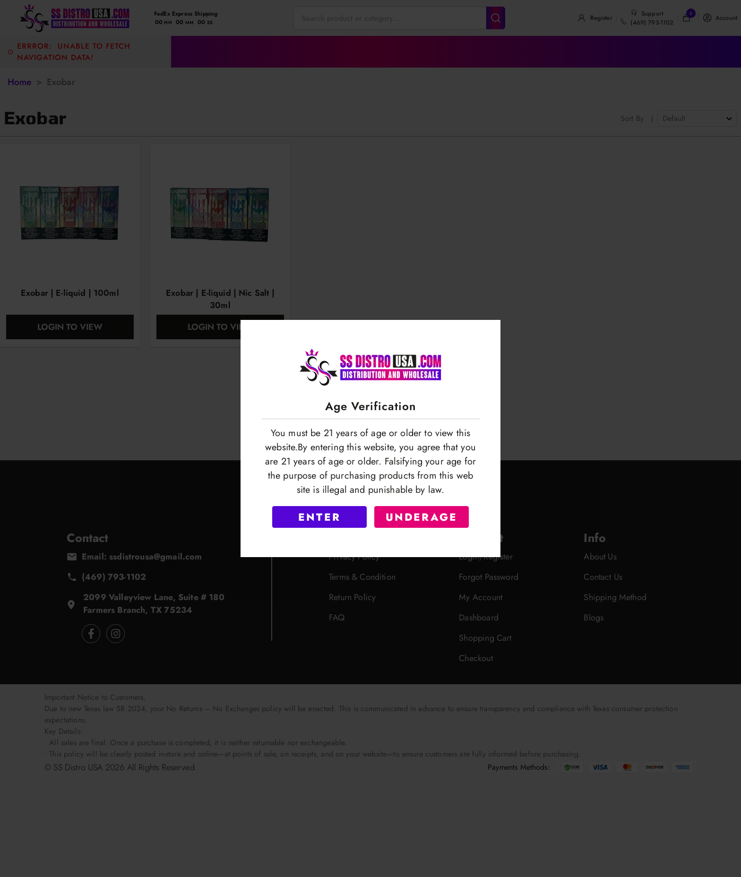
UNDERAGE (422, 516)
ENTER (319, 516)
